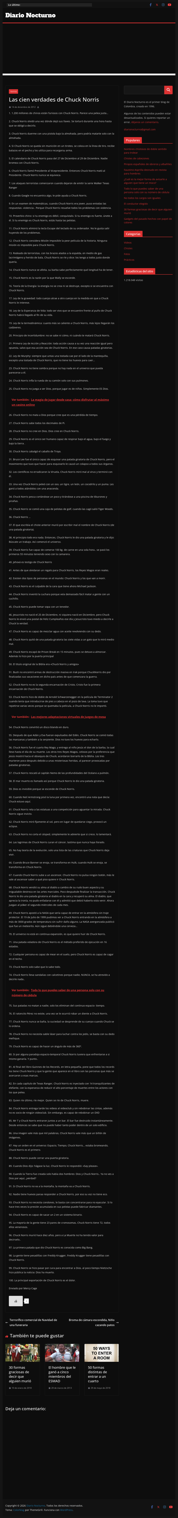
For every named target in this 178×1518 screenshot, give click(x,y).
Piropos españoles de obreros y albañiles (148, 164)
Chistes (128, 248)
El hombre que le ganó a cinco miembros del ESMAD (62, 1374)
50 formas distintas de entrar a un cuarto (97, 1374)
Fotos (127, 254)
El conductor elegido (136, 203)
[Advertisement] (89, 49)
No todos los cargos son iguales (142, 198)
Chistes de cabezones (136, 158)
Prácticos (129, 259)
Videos (128, 242)
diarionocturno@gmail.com (140, 129)
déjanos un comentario (144, 122)
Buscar (168, 90)
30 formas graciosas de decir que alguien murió (20, 1374)
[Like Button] (16, 1301)
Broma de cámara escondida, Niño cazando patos (94, 1322)
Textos (13, 91)
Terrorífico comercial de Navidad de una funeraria (31, 1322)
